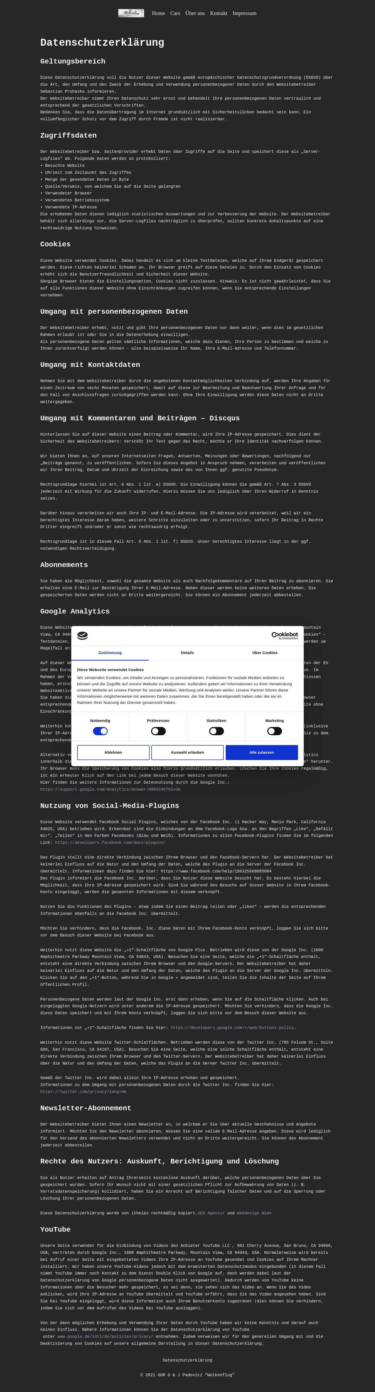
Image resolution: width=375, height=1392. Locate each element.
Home (158, 13)
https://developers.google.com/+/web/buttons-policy (234, 1036)
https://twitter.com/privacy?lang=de (83, 1100)
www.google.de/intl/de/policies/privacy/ (106, 1347)
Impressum (245, 13)
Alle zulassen (261, 752)
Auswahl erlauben (187, 752)
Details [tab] (187, 653)
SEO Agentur (212, 1223)
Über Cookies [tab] (265, 653)
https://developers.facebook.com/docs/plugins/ (136, 849)
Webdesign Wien (256, 1223)
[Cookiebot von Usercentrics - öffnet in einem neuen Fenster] (275, 636)
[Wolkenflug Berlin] (131, 13)
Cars (175, 13)
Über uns (195, 13)
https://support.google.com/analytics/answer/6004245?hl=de (111, 795)
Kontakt (219, 13)
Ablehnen (113, 752)
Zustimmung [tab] (110, 653)
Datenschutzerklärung (187, 1371)
